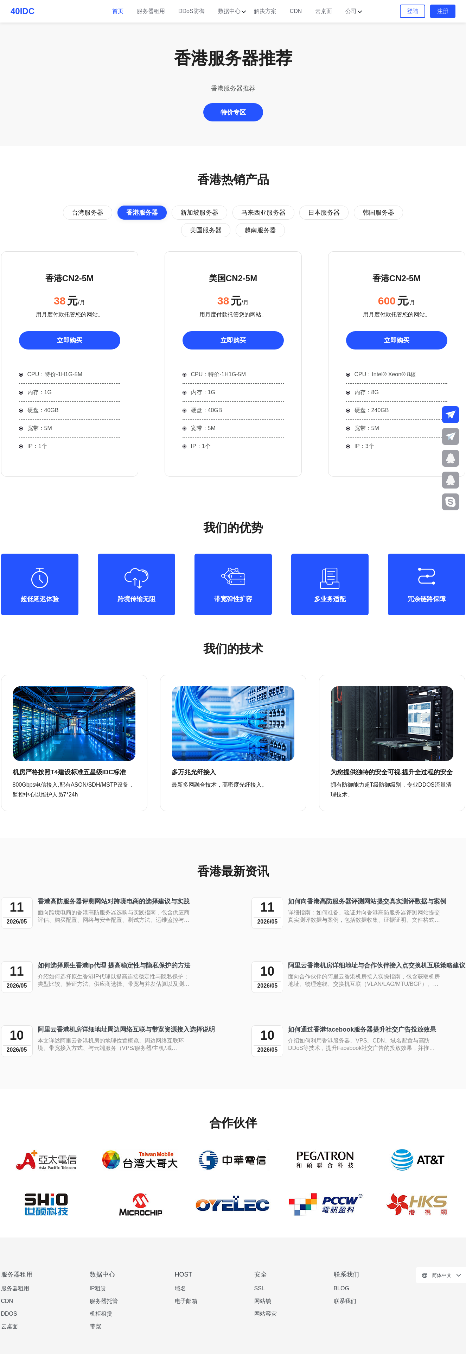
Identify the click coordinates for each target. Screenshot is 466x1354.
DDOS (9, 1314)
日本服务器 (324, 212)
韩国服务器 (378, 212)
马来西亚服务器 (263, 212)
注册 (442, 11)
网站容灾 (265, 1314)
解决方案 (265, 11)
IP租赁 (98, 1288)
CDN (296, 11)
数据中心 (229, 11)
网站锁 (262, 1301)
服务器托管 (104, 1301)
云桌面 (323, 11)
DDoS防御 (191, 11)
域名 (180, 1288)
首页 (117, 11)
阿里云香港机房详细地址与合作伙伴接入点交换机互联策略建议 (376, 965)
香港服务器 (142, 212)
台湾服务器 (87, 212)
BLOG (341, 1288)
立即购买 (69, 340)
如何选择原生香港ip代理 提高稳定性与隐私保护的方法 (114, 965)
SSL (259, 1288)
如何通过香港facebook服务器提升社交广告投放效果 (362, 1029)
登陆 (412, 11)
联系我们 (345, 1301)
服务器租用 (151, 11)
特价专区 (233, 112)
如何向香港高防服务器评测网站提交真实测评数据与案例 (367, 901)
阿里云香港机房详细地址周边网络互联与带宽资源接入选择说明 (126, 1029)
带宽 (95, 1326)
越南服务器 (260, 230)
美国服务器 (206, 230)
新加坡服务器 (199, 212)
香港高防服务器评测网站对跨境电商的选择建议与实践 (114, 901)
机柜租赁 (101, 1314)
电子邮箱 (186, 1301)
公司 (351, 11)
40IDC (22, 11)
